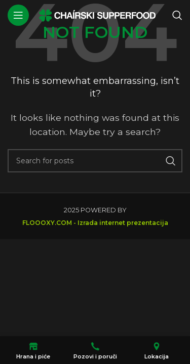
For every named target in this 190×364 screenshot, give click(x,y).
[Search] (177, 15)
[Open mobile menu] (18, 15)
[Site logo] (97, 14)
